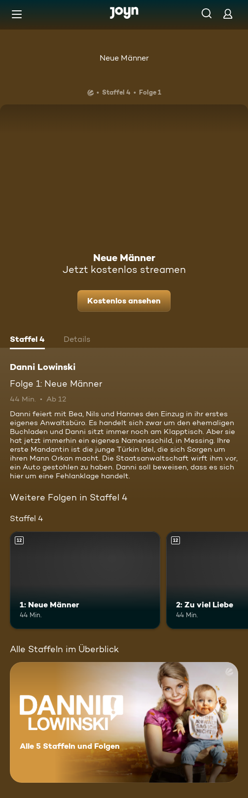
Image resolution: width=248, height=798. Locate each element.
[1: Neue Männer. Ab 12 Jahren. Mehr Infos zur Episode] (85, 580)
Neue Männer (124, 58)
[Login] (228, 13)
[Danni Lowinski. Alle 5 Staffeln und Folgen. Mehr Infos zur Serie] (124, 722)
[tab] (27, 340)
